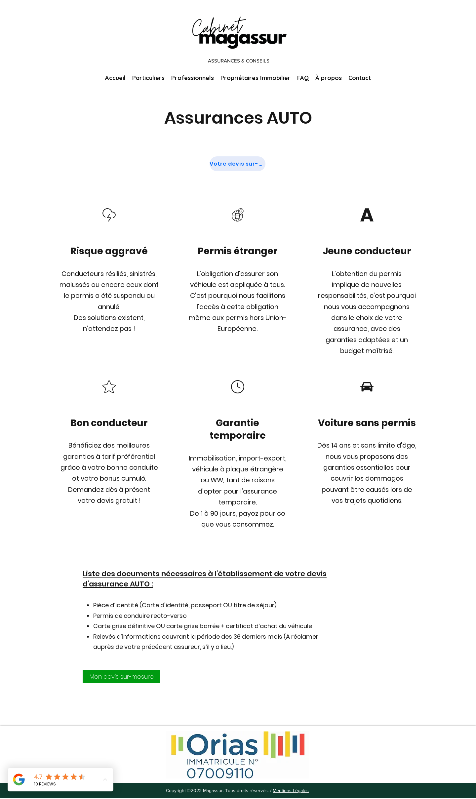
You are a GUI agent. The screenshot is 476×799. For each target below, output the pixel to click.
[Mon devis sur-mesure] (121, 676)
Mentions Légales (291, 790)
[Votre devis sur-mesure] (237, 163)
